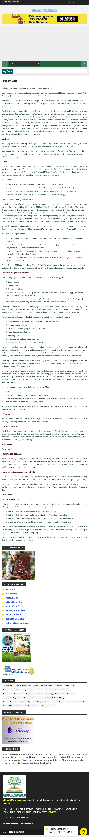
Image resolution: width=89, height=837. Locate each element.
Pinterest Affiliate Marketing (31, 708)
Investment (33, 692)
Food (73, 688)
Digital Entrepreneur (69, 696)
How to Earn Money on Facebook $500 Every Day (16, 704)
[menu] (10, 1)
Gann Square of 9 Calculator (15, 616)
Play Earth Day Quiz (11, 595)
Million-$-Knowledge (17, 834)
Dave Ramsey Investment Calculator (17, 625)
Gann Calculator (10, 591)
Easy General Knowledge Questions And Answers (16, 700)
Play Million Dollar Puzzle (13, 608)
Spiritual (36, 688)
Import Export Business (58, 704)
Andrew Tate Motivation (61, 692)
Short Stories (58, 688)
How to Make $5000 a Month (41, 704)
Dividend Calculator (11, 600)
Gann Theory (36, 700)
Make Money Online (46, 688)
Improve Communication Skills (75, 704)
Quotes (67, 688)
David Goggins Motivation (53, 696)
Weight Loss (49, 692)
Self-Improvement (8, 688)
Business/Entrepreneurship (23, 688)
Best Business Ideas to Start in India (13, 696)
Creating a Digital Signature (15, 612)
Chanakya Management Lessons (35, 696)
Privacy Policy (16, 451)
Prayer (41, 692)
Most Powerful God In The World (12, 708)
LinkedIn (33, 759)
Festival (17, 692)
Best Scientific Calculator (14, 604)
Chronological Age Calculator (15, 621)
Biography (24, 692)
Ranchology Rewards (48, 708)
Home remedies (7, 692)
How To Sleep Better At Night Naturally (53, 700)
